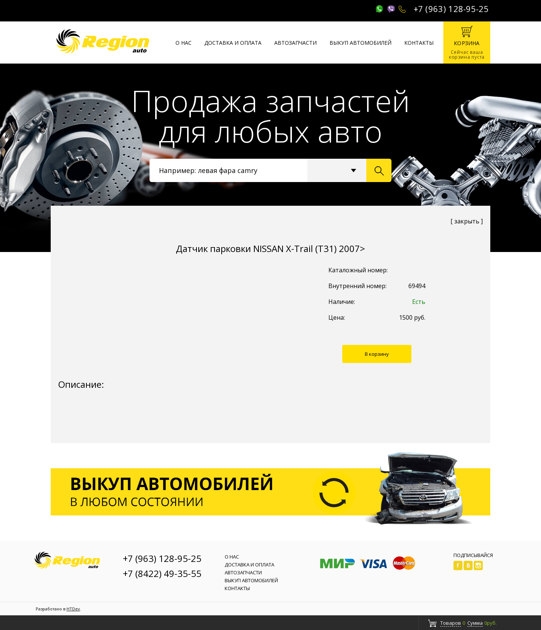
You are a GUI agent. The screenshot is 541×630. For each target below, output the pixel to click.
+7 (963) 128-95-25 (451, 8)
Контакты (419, 42)
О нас (183, 42)
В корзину (377, 354)
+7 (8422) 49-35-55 (162, 573)
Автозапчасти (295, 42)
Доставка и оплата (232, 42)
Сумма (475, 622)
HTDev (73, 609)
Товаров (450, 622)
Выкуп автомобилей (360, 42)
